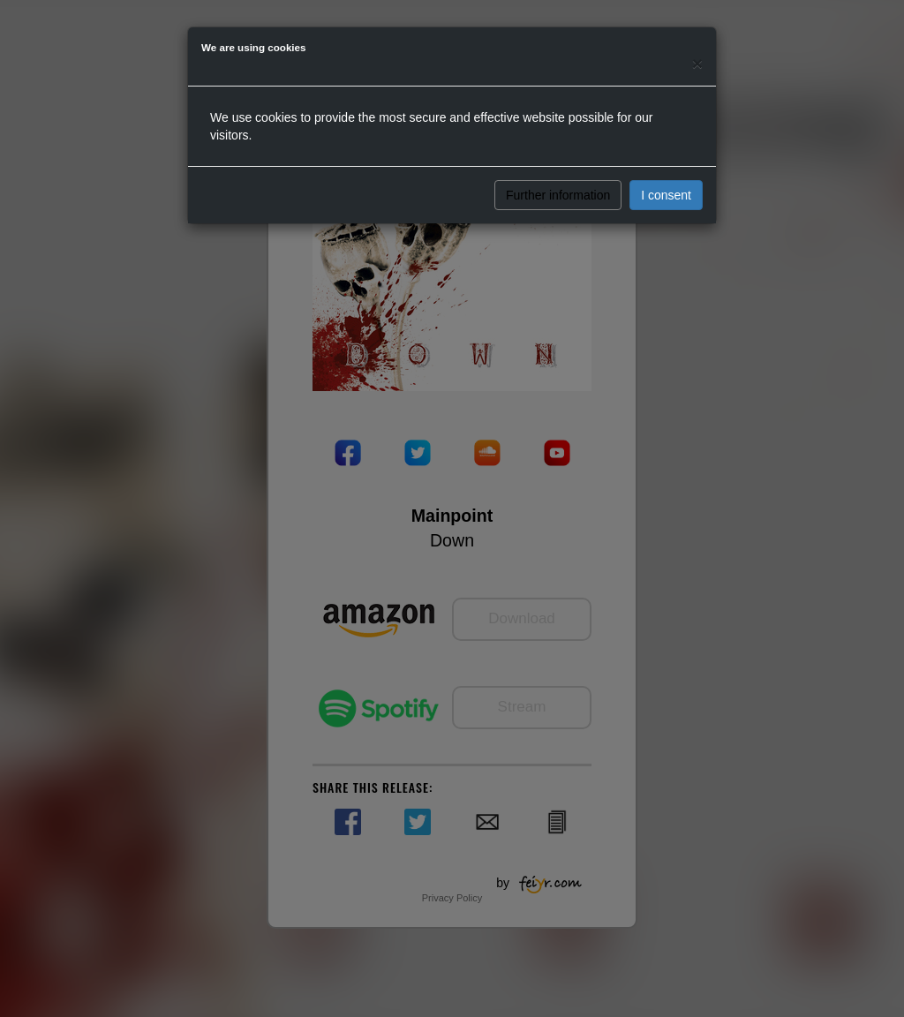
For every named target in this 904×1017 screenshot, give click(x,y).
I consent (666, 195)
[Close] (697, 63)
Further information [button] (558, 195)
